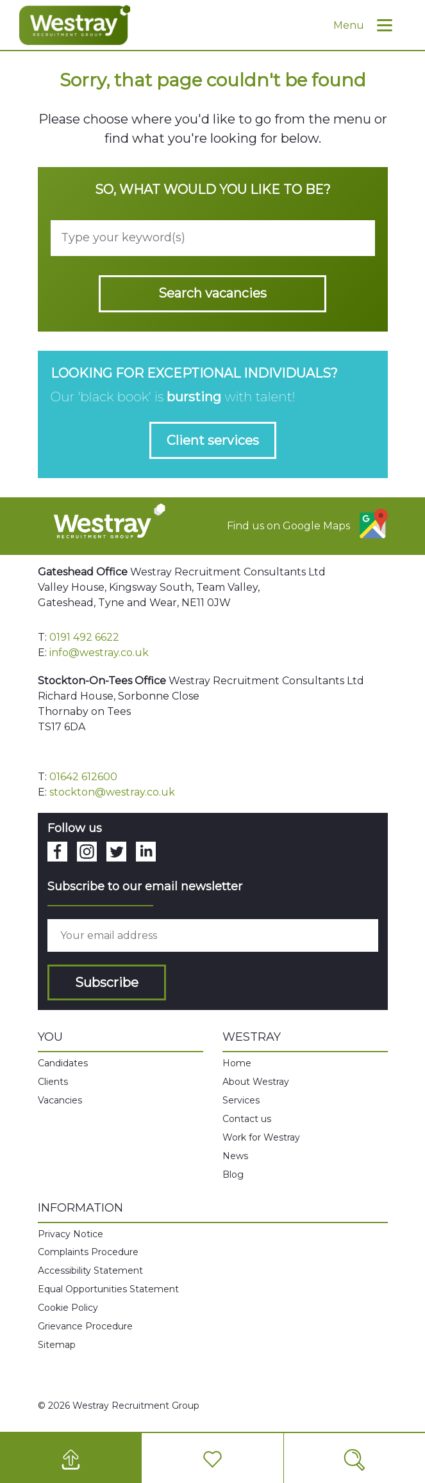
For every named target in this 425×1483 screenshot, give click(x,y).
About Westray (255, 1081)
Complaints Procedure (88, 1252)
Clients (53, 1081)
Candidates (63, 1063)
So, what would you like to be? (213, 189)
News (235, 1156)
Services (241, 1100)
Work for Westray (261, 1137)
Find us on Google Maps (307, 523)
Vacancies (60, 1100)
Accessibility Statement (90, 1270)
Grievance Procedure (85, 1326)
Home (236, 1063)
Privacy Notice (70, 1234)
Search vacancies (212, 293)
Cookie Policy (68, 1307)
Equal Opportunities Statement (108, 1289)
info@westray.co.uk (99, 652)
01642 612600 (83, 777)
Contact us (246, 1119)
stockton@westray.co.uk (112, 792)
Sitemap (57, 1345)
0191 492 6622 (84, 637)
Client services (213, 440)
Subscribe (106, 982)
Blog (233, 1174)
